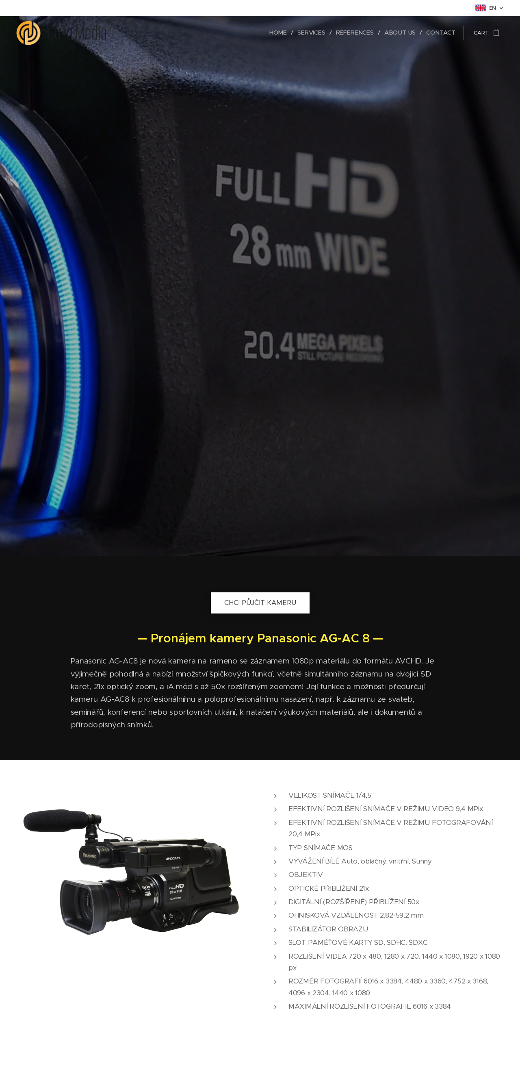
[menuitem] (292, 33)
